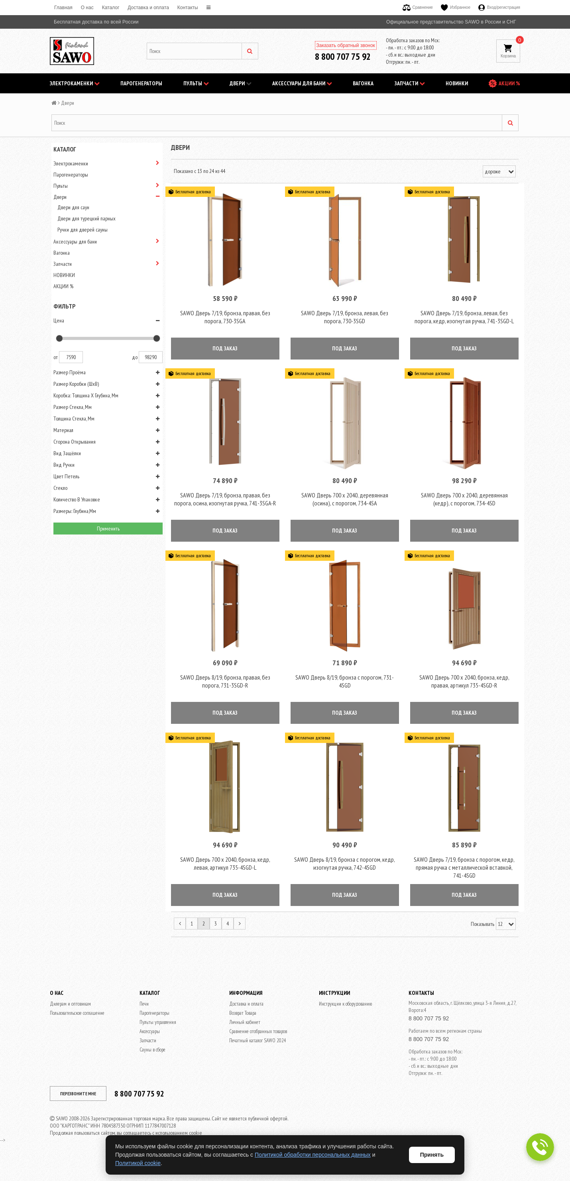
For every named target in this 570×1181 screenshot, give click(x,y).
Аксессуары (150, 1048)
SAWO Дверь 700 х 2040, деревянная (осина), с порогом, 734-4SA (344, 508)
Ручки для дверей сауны (82, 229)
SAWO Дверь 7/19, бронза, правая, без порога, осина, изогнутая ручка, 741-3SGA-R (225, 508)
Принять (432, 1155)
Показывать (482, 941)
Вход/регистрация (499, 7)
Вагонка (363, 83)
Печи (144, 1021)
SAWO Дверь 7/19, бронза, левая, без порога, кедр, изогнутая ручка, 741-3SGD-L (464, 321)
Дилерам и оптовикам (70, 1021)
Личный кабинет (244, 1039)
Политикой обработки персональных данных (313, 1155)
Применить (108, 528)
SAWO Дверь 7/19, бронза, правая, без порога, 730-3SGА (225, 321)
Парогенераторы (141, 83)
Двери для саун (73, 207)
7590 (71, 357)
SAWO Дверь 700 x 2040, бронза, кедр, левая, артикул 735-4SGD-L (225, 881)
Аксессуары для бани (302, 83)
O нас (87, 7)
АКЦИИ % (509, 83)
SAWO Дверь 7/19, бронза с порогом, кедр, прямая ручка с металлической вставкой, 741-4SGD (464, 885)
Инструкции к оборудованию (345, 1021)
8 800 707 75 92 (343, 56)
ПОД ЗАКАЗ (225, 352)
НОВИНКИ (457, 83)
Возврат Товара (242, 1030)
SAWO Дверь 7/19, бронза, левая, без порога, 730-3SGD (344, 321)
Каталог (111, 7)
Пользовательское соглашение (77, 1030)
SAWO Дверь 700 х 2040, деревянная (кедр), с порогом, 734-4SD (464, 508)
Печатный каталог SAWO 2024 (257, 1058)
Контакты (187, 7)
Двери (241, 83)
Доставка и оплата (148, 7)
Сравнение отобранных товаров (258, 1048)
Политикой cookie (138, 1163)
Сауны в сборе (152, 1067)
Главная (63, 7)
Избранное (455, 7)
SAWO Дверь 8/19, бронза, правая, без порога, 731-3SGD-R (225, 694)
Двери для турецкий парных (86, 218)
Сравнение (418, 7)
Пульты (196, 83)
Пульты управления (158, 1039)
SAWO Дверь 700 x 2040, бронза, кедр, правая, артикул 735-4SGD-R (464, 694)
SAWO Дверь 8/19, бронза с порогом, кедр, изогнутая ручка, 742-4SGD (344, 881)
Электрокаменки (75, 83)
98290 (151, 357)
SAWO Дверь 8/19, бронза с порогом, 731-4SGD (344, 694)
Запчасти (410, 83)
